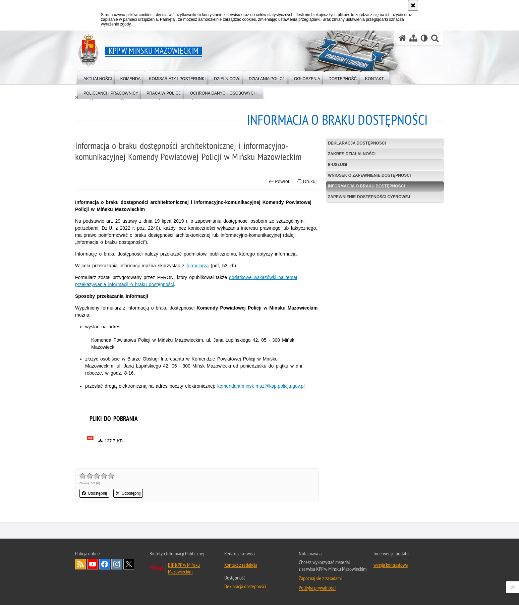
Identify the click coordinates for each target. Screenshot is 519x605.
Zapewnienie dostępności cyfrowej (369, 197)
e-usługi (337, 164)
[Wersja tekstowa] (424, 38)
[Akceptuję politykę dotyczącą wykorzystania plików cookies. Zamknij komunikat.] (413, 5)
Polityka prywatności (317, 587)
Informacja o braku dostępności (366, 186)
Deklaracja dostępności (357, 143)
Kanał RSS (80, 564)
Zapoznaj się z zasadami (320, 578)
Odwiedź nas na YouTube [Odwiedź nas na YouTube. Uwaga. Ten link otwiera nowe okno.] (92, 564)
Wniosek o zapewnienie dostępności (369, 175)
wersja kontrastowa (390, 564)
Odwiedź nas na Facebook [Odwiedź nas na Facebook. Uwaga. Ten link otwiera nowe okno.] (104, 564)
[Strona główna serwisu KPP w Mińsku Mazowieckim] (402, 38)
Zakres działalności (352, 154)
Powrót (279, 181)
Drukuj (306, 181)
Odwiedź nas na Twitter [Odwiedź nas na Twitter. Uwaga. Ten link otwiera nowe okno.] (128, 564)
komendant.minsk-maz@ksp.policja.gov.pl (261, 386)
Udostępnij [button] (94, 493)
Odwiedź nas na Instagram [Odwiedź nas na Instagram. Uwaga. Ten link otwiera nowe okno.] (116, 564)
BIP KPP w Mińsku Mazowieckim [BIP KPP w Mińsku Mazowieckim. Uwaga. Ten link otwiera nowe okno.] (184, 568)
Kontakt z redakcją (240, 564)
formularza (197, 265)
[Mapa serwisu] (413, 38)
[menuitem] (97, 77)
